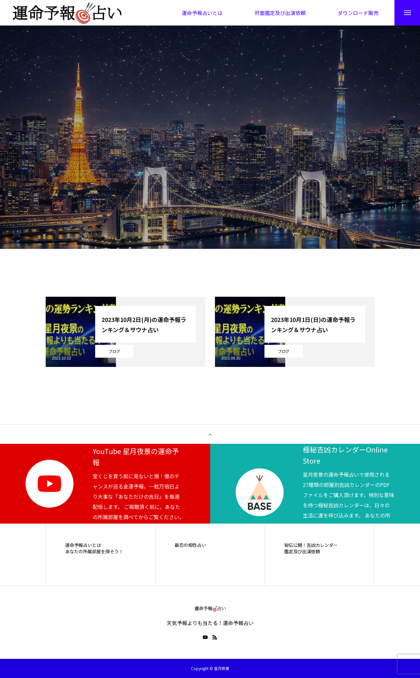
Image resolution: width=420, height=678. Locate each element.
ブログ (114, 351)
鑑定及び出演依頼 (302, 551)
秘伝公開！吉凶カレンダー (311, 545)
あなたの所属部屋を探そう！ (94, 551)
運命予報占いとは (83, 545)
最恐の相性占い (190, 545)
